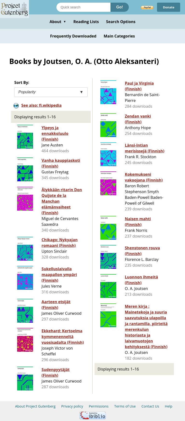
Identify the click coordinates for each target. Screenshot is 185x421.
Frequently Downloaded (73, 36)
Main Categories (119, 36)
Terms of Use (125, 406)
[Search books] (83, 7)
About (57, 22)
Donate (168, 7)
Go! (119, 7)
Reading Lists (86, 21)
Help (168, 406)
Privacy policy (72, 406)
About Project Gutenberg (35, 406)
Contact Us (150, 406)
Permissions (99, 406)
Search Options (121, 21)
